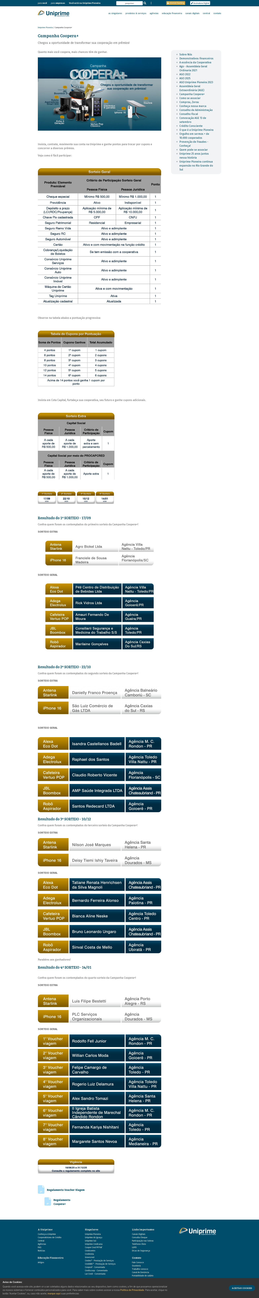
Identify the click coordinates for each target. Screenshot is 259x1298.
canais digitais (192, 13)
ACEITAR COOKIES (242, 1288)
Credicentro (90, 1251)
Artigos (41, 1262)
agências (154, 13)
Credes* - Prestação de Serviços (99, 1260)
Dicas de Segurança (141, 1251)
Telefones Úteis (139, 1244)
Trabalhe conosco (140, 1269)
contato (217, 13)
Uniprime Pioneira (45, 27)
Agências (42, 1244)
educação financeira (172, 13)
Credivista (89, 1254)
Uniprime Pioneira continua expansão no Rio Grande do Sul (196, 165)
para (42, 3)
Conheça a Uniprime (47, 1234)
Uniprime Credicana (93, 1244)
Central (41, 1241)
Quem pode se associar (193, 149)
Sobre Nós (185, 54)
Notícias (41, 1251)
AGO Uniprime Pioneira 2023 (196, 82)
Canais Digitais (138, 1234)
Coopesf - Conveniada (95, 1267)
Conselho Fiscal (188, 114)
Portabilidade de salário (142, 1276)
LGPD (134, 1247)
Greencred (89, 1257)
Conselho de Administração (196, 110)
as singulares (115, 13)
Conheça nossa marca (192, 106)
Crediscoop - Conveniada (96, 1270)
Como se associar (190, 98)
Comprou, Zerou (189, 102)
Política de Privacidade (132, 1290)
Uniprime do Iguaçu (93, 1237)
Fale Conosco (138, 1262)
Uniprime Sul (90, 1241)
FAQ (39, 1247)
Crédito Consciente (191, 125)
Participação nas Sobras (143, 1241)
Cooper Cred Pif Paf (93, 1247)
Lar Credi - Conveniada (95, 1274)
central (206, 13)
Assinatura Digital (200, 3)
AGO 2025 (184, 78)
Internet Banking (175, 3)
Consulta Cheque (139, 1237)
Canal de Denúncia (140, 1272)
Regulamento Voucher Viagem (66, 1190)
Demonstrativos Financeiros (196, 58)
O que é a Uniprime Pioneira (196, 129)
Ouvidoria (136, 1266)
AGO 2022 (184, 74)
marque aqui (54, 1293)
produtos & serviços (135, 13)
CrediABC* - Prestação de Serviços (100, 1264)
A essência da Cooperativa (195, 62)
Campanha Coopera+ (192, 94)
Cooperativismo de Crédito (49, 1237)
